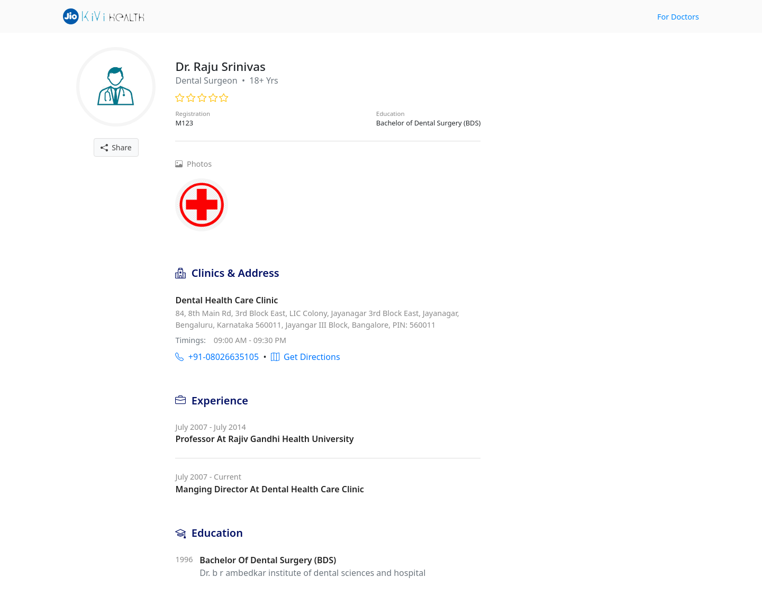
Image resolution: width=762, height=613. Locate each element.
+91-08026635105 (217, 357)
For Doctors (678, 17)
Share (116, 147)
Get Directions (305, 357)
